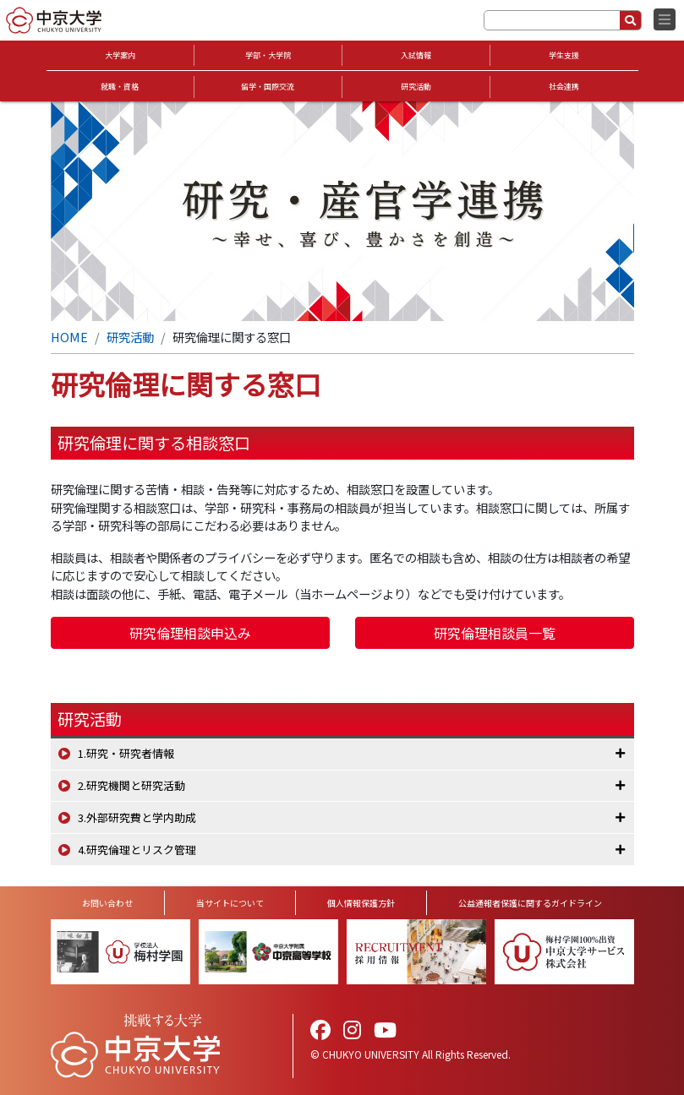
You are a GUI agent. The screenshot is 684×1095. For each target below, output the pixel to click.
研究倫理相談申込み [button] (190, 633)
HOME (69, 337)
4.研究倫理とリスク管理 (137, 850)
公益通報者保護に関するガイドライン (530, 902)
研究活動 (416, 86)
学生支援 (564, 55)
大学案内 (120, 55)
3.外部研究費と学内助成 (137, 817)
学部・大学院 (268, 55)
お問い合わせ (107, 902)
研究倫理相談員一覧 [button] (494, 633)
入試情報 (416, 55)
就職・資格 (120, 86)
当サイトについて (230, 902)
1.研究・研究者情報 (126, 753)
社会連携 (564, 86)
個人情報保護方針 (361, 902)
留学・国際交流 (267, 86)
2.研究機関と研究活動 (131, 785)
